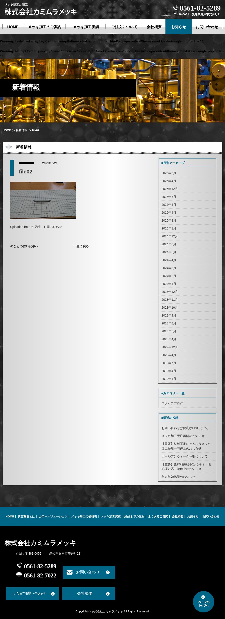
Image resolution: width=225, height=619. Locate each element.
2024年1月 (168, 284)
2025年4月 (168, 212)
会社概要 (177, 516)
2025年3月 (168, 220)
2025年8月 (168, 196)
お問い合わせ (211, 516)
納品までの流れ (134, 516)
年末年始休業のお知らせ (178, 477)
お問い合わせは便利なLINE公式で (184, 428)
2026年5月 (168, 173)
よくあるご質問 (158, 516)
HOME (7, 130)
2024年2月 (168, 276)
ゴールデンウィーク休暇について (184, 456)
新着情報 (21, 130)
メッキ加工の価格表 (84, 516)
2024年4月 (168, 260)
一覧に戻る (81, 246)
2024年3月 (168, 268)
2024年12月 (169, 236)
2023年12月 (169, 291)
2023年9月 (168, 315)
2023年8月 (168, 323)
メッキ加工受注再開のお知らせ (183, 436)
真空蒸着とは (26, 516)
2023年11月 (169, 299)
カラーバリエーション (53, 516)
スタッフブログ (172, 403)
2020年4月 (168, 355)
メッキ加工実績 (111, 516)
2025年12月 (169, 189)
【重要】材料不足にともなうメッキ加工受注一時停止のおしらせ (186, 446)
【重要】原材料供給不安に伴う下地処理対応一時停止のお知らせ (186, 466)
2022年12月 (169, 347)
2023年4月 (168, 339)
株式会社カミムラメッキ (40, 542)
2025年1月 (168, 228)
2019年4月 (168, 371)
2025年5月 (168, 204)
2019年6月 (168, 363)
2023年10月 (169, 307)
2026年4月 (168, 181)
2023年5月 (168, 331)
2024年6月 (168, 252)
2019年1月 (168, 379)
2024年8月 (168, 244)
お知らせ (193, 516)
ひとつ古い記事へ (26, 246)
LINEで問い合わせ (29, 593)
